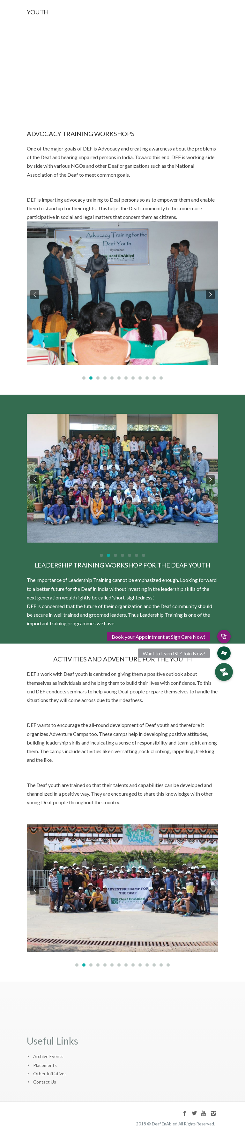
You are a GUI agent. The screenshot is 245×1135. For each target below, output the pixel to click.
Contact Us (44, 1082)
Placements (45, 1065)
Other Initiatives (50, 1073)
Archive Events (48, 1056)
